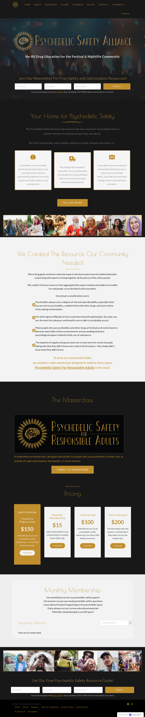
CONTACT (103, 4)
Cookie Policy (82, 707)
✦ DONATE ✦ (118, 4)
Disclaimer (32, 712)
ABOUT (37, 4)
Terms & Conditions (50, 707)
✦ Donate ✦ (20, 712)
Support (35, 707)
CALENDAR (78, 4)
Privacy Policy (58, 92)
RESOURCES (51, 4)
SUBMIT (117, 86)
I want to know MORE (72, 469)
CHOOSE (27, 553)
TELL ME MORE (72, 202)
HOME (27, 4)
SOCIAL (91, 4)
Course (25, 707)
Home (17, 707)
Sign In (125, 13)
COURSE (65, 4)
